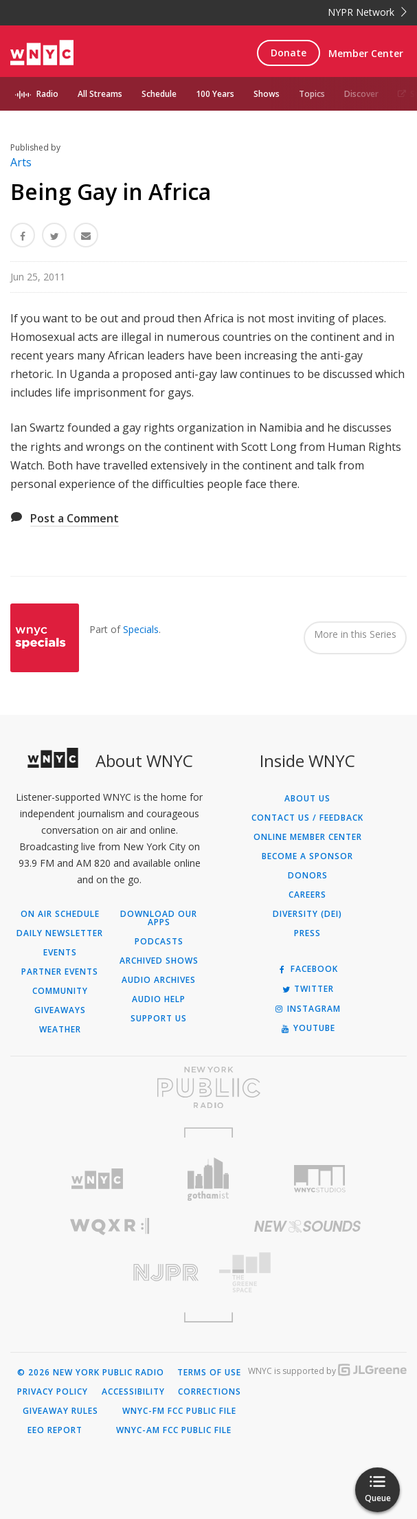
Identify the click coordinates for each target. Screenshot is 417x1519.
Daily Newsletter (59, 933)
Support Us (159, 1018)
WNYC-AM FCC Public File (174, 1430)
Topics (312, 94)
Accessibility (133, 1392)
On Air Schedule (60, 914)
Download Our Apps (158, 918)
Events (60, 953)
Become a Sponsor (307, 856)
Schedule (159, 94)
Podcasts (159, 942)
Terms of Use (209, 1372)
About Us (307, 799)
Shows (266, 94)
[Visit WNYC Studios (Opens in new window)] (319, 1179)
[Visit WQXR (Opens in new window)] (109, 1226)
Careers (307, 895)
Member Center (365, 53)
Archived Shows (159, 961)
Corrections (209, 1392)
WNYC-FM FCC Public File (179, 1411)
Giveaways (60, 1010)
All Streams (100, 94)
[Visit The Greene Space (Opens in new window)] (308, 1272)
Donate (288, 52)
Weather (60, 1029)
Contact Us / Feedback (307, 818)
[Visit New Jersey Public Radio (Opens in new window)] (109, 1272)
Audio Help (158, 999)
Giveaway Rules (60, 1411)
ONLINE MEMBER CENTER (307, 837)
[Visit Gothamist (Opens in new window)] (208, 1179)
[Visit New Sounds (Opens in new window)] (308, 1226)
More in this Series (355, 634)
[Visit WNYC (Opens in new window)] (97, 1179)
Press (307, 933)
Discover (361, 94)
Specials (141, 629)
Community (60, 991)
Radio (47, 94)
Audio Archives (159, 980)
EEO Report (54, 1430)
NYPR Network (367, 12)
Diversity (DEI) (307, 914)
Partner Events (59, 972)
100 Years (215, 94)
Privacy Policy (52, 1392)
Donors (308, 876)
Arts (21, 162)
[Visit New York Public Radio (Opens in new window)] (208, 1087)
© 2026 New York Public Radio (90, 1372)
